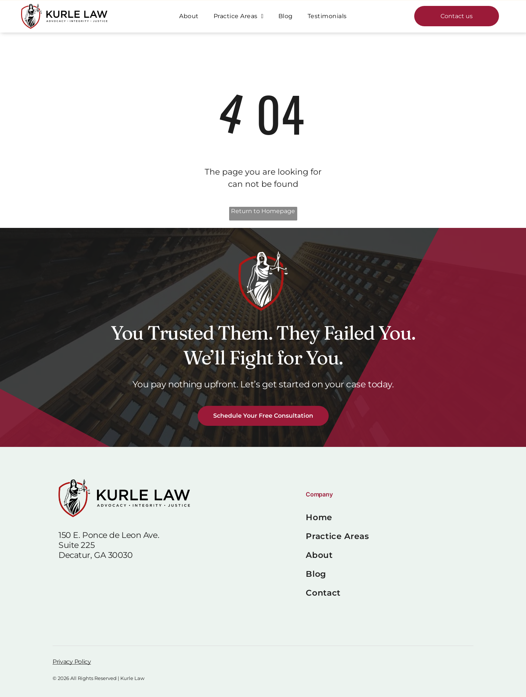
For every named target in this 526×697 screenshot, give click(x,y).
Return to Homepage (263, 211)
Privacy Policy (72, 661)
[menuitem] (189, 16)
